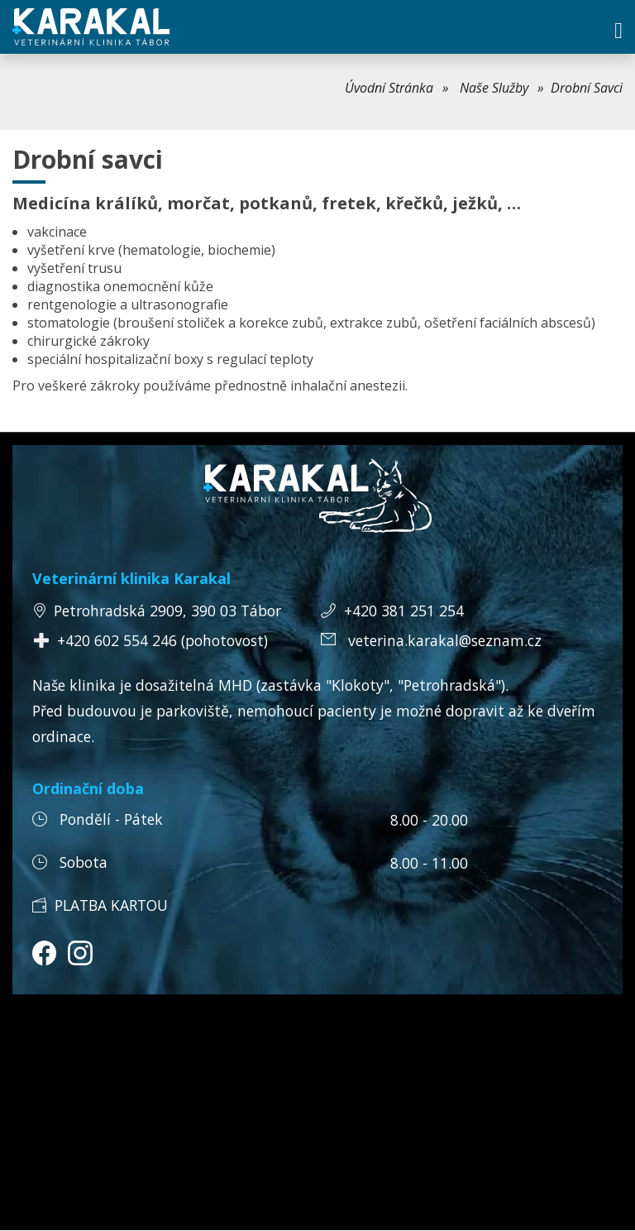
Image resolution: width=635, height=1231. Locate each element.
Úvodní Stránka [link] (389, 88)
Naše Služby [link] (494, 88)
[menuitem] (396, 88)
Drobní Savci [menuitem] (587, 88)
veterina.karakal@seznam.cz (445, 640)
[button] (618, 31)
